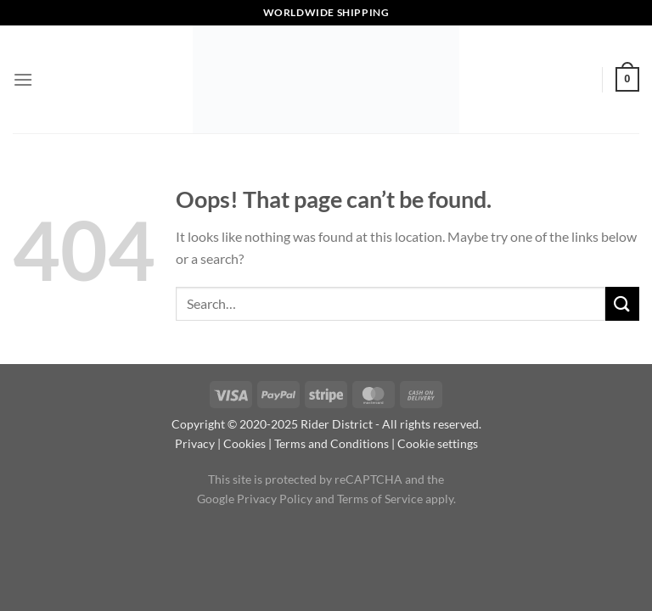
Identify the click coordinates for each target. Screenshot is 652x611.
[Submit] (622, 303)
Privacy (195, 443)
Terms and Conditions (331, 443)
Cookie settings (437, 443)
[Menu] (23, 79)
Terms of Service (380, 498)
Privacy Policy (274, 498)
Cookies (244, 443)
